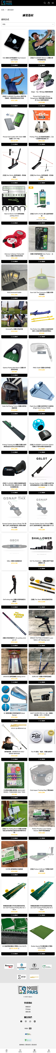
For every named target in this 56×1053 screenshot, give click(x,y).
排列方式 (5, 19)
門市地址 (28, 1009)
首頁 (2, 10)
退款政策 (34, 1044)
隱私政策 (28, 1044)
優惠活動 (28, 1011)
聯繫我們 (28, 1006)
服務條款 (21, 1044)
